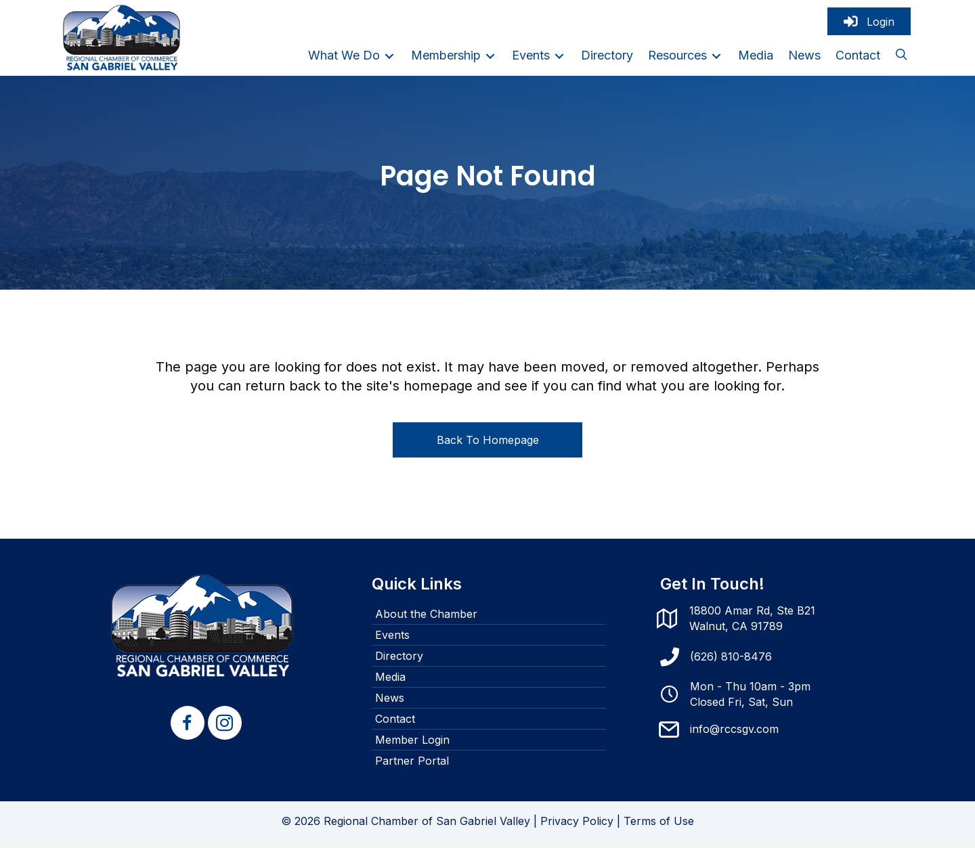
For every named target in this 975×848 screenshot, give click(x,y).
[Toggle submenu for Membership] (490, 58)
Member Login (412, 745)
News (389, 703)
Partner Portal (412, 766)
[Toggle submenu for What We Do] (389, 58)
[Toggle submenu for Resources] (716, 58)
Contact (395, 724)
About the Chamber (426, 619)
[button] (901, 58)
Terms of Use (659, 826)
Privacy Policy (576, 826)
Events (392, 640)
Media (390, 682)
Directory (399, 661)
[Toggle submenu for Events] (559, 58)
